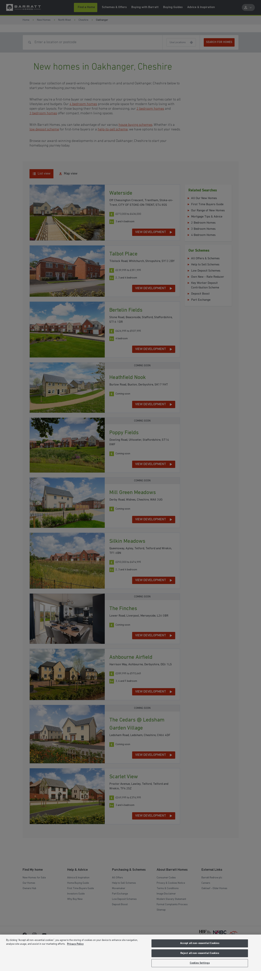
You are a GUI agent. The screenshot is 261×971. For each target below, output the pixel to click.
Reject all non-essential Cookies (199, 953)
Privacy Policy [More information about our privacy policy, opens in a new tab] (75, 944)
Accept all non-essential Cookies (199, 943)
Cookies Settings (200, 963)
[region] (130, 953)
